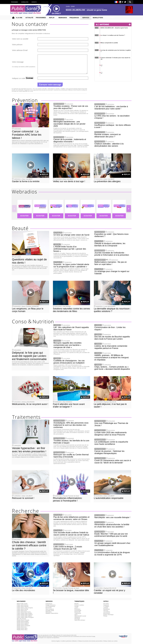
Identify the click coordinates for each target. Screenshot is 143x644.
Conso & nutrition (79, 605)
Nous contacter (50, 609)
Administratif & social (80, 616)
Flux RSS (106, 603)
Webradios (49, 612)
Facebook (106, 605)
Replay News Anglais (22, 621)
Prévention (77, 609)
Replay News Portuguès (23, 625)
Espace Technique (108, 614)
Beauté (76, 603)
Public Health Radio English (24, 613)
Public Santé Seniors (22, 605)
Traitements (77, 613)
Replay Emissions (50, 605)
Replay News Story (22, 629)
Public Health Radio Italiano (24, 616)
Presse (105, 616)
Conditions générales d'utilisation (69, 641)
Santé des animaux (79, 620)
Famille (76, 606)
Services (105, 610)
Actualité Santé (50, 610)
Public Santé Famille (22, 609)
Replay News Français (23, 620)
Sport (75, 614)
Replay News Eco (22, 627)
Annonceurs (106, 613)
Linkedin (105, 607)
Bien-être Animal (21, 618)
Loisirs (76, 607)
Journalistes (106, 612)
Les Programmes (50, 606)
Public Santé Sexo (22, 610)
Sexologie (77, 618)
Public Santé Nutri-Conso (24, 612)
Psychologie (77, 610)
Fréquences (49, 603)
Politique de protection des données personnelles (90, 641)
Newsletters (106, 609)
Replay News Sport (22, 628)
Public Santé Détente (22, 606)
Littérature (77, 617)
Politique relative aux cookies (110, 641)
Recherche (49, 607)
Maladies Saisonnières (52, 613)
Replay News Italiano (22, 624)
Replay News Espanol (23, 623)
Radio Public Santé (22, 603)
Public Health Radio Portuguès (25, 617)
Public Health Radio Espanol (25, 614)
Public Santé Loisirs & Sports (25, 607)
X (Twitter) (106, 606)
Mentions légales (55, 641)
